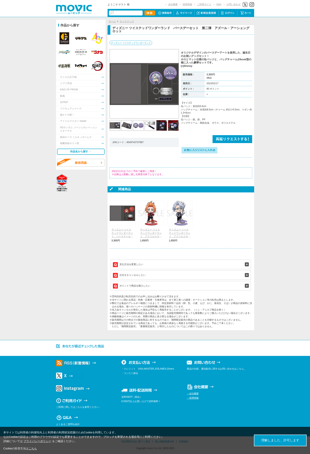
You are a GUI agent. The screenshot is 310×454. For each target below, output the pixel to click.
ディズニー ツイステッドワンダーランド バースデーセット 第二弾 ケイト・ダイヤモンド (122, 236)
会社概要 (173, 4)
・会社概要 (193, 393)
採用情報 (187, 4)
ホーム (112, 21)
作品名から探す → (81, 151)
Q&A (218, 4)
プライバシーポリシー (37, 441)
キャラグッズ (127, 21)
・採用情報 (193, 398)
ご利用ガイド (204, 4)
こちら (33, 448)
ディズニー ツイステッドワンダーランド (131, 43)
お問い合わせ (233, 4)
